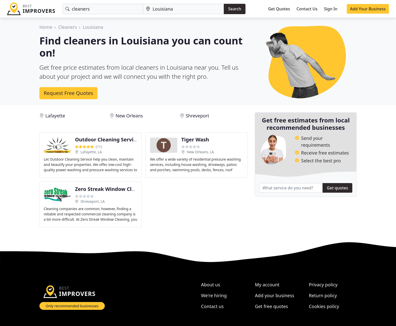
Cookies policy (324, 306)
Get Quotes (279, 9)
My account (267, 285)
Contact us (212, 306)
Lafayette (55, 116)
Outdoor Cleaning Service (107, 139)
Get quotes (337, 188)
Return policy (323, 295)
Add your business (274, 295)
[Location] (183, 9)
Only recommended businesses (72, 306)
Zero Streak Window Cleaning (112, 189)
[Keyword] (103, 9)
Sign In (330, 9)
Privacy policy (323, 285)
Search (234, 9)
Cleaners (67, 27)
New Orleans (129, 116)
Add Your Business (368, 9)
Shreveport (197, 116)
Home (45, 27)
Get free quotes (271, 306)
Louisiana (93, 27)
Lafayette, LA (91, 151)
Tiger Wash (195, 139)
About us (210, 285)
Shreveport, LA (93, 201)
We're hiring (214, 295)
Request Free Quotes (68, 93)
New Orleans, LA (200, 151)
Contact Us (306, 9)
